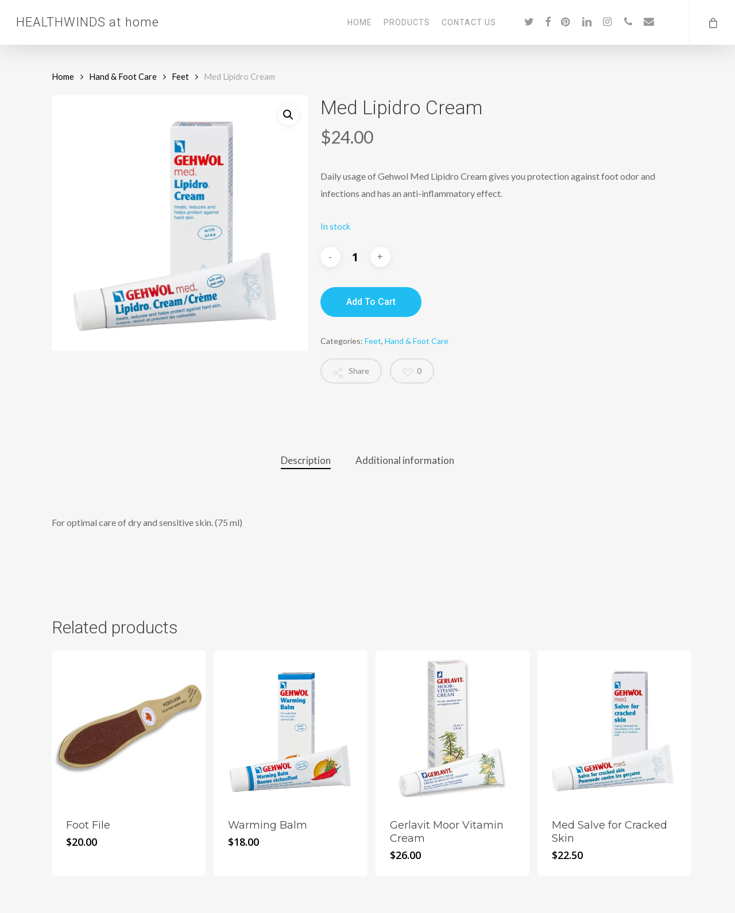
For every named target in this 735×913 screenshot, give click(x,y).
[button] (288, 115)
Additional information (404, 460)
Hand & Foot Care (123, 76)
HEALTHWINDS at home (87, 22)
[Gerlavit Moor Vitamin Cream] (452, 727)
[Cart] (712, 22)
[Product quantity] (355, 256)
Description (306, 460)
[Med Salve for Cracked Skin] (614, 727)
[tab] (305, 460)
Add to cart (371, 301)
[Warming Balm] (291, 727)
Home (63, 76)
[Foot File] (129, 727)
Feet (180, 76)
